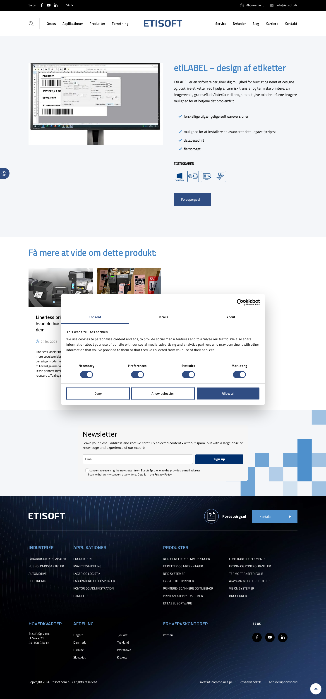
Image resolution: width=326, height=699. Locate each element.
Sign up (219, 459)
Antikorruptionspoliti (283, 682)
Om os (51, 23)
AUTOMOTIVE (38, 573)
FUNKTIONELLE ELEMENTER (248, 558)
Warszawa (124, 649)
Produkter (97, 23)
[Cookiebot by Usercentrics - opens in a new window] (240, 302)
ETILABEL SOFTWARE (177, 603)
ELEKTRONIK (37, 580)
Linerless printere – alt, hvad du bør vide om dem (60, 323)
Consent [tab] (95, 317)
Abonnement (255, 5)
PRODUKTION (82, 558)
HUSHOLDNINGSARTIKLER (46, 566)
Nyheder (239, 23)
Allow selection (163, 393)
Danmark (79, 642)
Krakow (122, 657)
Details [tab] (163, 317)
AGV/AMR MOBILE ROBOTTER (249, 580)
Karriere (272, 23)
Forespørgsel (190, 199)
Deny (98, 393)
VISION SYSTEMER (241, 588)
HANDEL (79, 595)
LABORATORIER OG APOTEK (47, 558)
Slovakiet (79, 657)
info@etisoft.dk (286, 5)
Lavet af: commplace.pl (215, 682)
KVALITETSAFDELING (87, 566)
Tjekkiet (122, 634)
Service (220, 23)
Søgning (32, 23)
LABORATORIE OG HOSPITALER (94, 580)
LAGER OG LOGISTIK (86, 573)
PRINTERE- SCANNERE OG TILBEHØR (188, 588)
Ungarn (78, 634)
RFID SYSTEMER (174, 573)
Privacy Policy (163, 474)
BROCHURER (238, 595)
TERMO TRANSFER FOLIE (246, 573)
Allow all (228, 393)
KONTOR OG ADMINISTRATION (93, 588)
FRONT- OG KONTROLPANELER (250, 566)
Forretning (120, 23)
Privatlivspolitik (250, 682)
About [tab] (231, 317)
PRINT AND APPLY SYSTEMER (183, 595)
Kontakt (291, 23)
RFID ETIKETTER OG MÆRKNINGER (186, 558)
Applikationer (72, 23)
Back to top (315, 688)
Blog (255, 23)
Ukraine (78, 649)
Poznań (168, 634)
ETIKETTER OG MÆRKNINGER (183, 566)
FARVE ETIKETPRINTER (178, 580)
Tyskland (123, 642)
